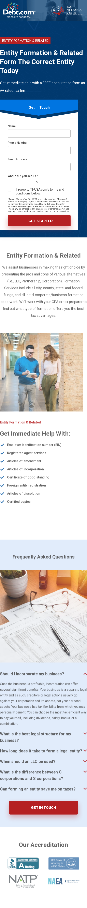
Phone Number (18, 142)
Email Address (17, 159)
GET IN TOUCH (43, 807)
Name (12, 126)
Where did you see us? (23, 176)
